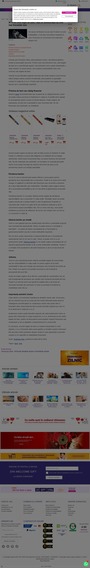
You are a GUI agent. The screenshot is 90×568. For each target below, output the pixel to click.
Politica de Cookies (38, 19)
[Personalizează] (69, 16)
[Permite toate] (69, 12)
